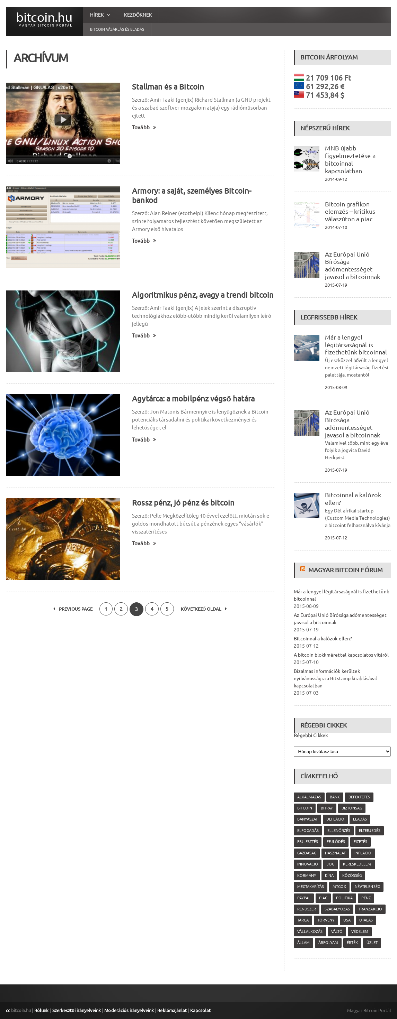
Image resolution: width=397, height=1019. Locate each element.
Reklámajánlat (171, 1010)
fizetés (360, 842)
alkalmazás (309, 797)
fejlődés (336, 842)
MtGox (339, 886)
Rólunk (41, 1010)
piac (323, 898)
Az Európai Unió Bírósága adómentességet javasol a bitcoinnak (352, 265)
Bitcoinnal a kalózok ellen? (323, 638)
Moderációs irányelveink (128, 1010)
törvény (326, 920)
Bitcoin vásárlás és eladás (117, 29)
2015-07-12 (336, 537)
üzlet (372, 943)
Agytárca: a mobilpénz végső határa (193, 398)
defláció (335, 819)
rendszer (306, 909)
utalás (366, 920)
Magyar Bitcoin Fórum (345, 569)
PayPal (303, 898)
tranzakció (370, 909)
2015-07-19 (336, 284)
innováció (307, 864)
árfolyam (328, 943)
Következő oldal (205, 609)
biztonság (352, 808)
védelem (359, 931)
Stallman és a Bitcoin (167, 86)
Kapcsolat (199, 1010)
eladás (360, 819)
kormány (306, 875)
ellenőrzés (338, 830)
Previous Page (71, 609)
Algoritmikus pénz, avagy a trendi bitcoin (202, 294)
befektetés (359, 797)
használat (335, 853)
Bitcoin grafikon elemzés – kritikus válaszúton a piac (350, 212)
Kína (329, 875)
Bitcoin (304, 808)
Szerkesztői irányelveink (76, 1010)
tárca (303, 920)
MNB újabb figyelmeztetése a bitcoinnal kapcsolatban (350, 159)
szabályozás (337, 909)
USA (347, 920)
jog (330, 864)
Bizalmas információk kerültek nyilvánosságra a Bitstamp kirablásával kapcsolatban (335, 678)
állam (303, 943)
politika (344, 898)
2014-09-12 (336, 179)
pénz (366, 898)
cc (8, 1010)
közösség (352, 875)
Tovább (144, 127)
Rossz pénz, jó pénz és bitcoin (183, 502)
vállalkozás (310, 931)
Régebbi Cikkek (311, 735)
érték (352, 943)
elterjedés (369, 830)
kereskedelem (357, 864)
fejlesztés (307, 842)
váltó (337, 931)
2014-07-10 (336, 227)
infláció (362, 853)
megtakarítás (310, 886)
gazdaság (306, 853)
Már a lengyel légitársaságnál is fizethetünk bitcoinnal (356, 345)
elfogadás (308, 830)
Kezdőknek (138, 15)
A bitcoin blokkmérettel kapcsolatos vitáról (341, 655)
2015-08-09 (336, 387)
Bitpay (327, 808)
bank (335, 797)
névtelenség (367, 886)
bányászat (307, 819)
